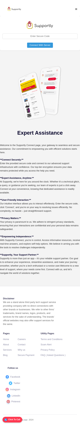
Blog (5, 355)
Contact (21, 344)
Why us (21, 350)
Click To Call (12, 419)
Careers (22, 339)
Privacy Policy (48, 350)
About (6, 344)
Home (6, 339)
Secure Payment (26, 355)
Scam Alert (46, 344)
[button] (76, 9)
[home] (14, 8)
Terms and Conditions (51, 339)
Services (7, 350)
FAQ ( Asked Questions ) (53, 355)
